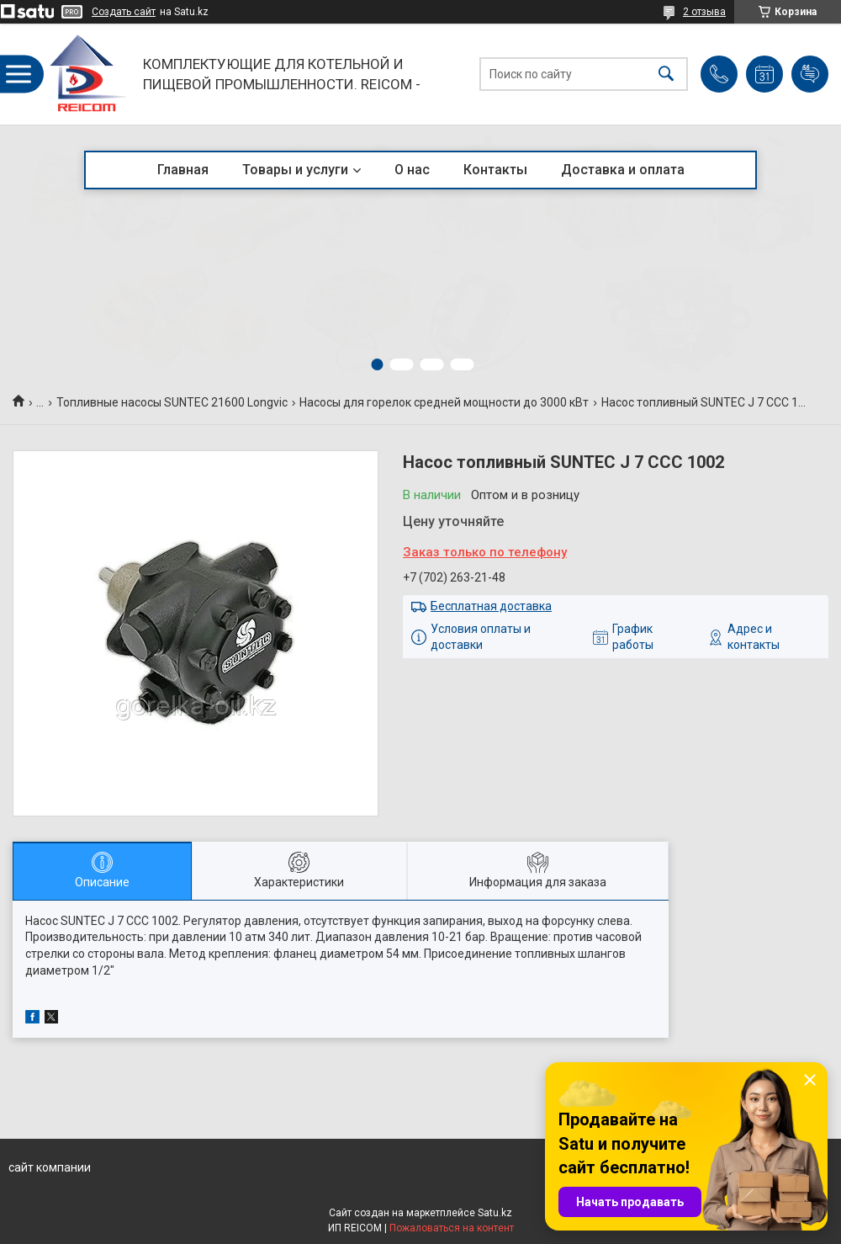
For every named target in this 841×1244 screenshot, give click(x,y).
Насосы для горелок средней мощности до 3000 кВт (444, 402)
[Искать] (666, 74)
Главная (183, 170)
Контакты (495, 170)
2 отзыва (704, 12)
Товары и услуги (295, 170)
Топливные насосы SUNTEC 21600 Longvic (172, 402)
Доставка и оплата (623, 170)
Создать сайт (124, 12)
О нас (412, 170)
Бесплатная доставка (491, 606)
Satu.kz (495, 1213)
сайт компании (49, 1167)
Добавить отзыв (809, 74)
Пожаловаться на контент (451, 1228)
